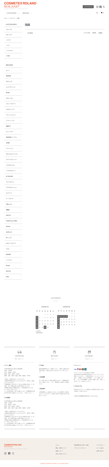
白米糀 (8, 143)
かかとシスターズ (11, 243)
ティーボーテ (9, 198)
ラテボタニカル (10, 165)
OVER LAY (9, 232)
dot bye (8, 265)
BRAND (26, 13)
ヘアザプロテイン (11, 170)
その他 (8, 55)
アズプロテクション (11, 187)
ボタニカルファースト (12, 154)
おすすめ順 (87, 32)
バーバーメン (9, 148)
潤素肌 (8, 209)
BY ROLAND (9, 176)
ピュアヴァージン (11, 87)
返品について (59, 451)
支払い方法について (61, 454)
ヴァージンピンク (11, 115)
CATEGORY (12, 13)
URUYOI (8, 215)
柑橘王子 (8, 126)
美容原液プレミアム (11, 137)
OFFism (8, 226)
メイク (8, 45)
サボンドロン (9, 98)
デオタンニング (10, 109)
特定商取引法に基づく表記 (81, 445)
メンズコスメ (9, 50)
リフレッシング (10, 120)
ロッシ (8, 70)
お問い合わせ (100, 451)
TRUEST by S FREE (11, 221)
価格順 (94, 32)
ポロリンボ (9, 81)
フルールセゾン (10, 182)
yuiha (7, 276)
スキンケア (12, 18)
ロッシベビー (9, 131)
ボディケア (9, 34)
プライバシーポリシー (80, 448)
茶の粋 (8, 92)
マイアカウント (88, 6)
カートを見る (100, 448)
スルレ (8, 248)
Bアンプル (9, 237)
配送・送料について (61, 448)
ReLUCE (8, 271)
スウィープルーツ (11, 103)
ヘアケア (8, 40)
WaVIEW (8, 254)
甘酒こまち (9, 204)
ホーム (5, 18)
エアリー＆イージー (11, 159)
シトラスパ (9, 260)
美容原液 (8, 76)
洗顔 (18, 18)
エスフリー (9, 193)
